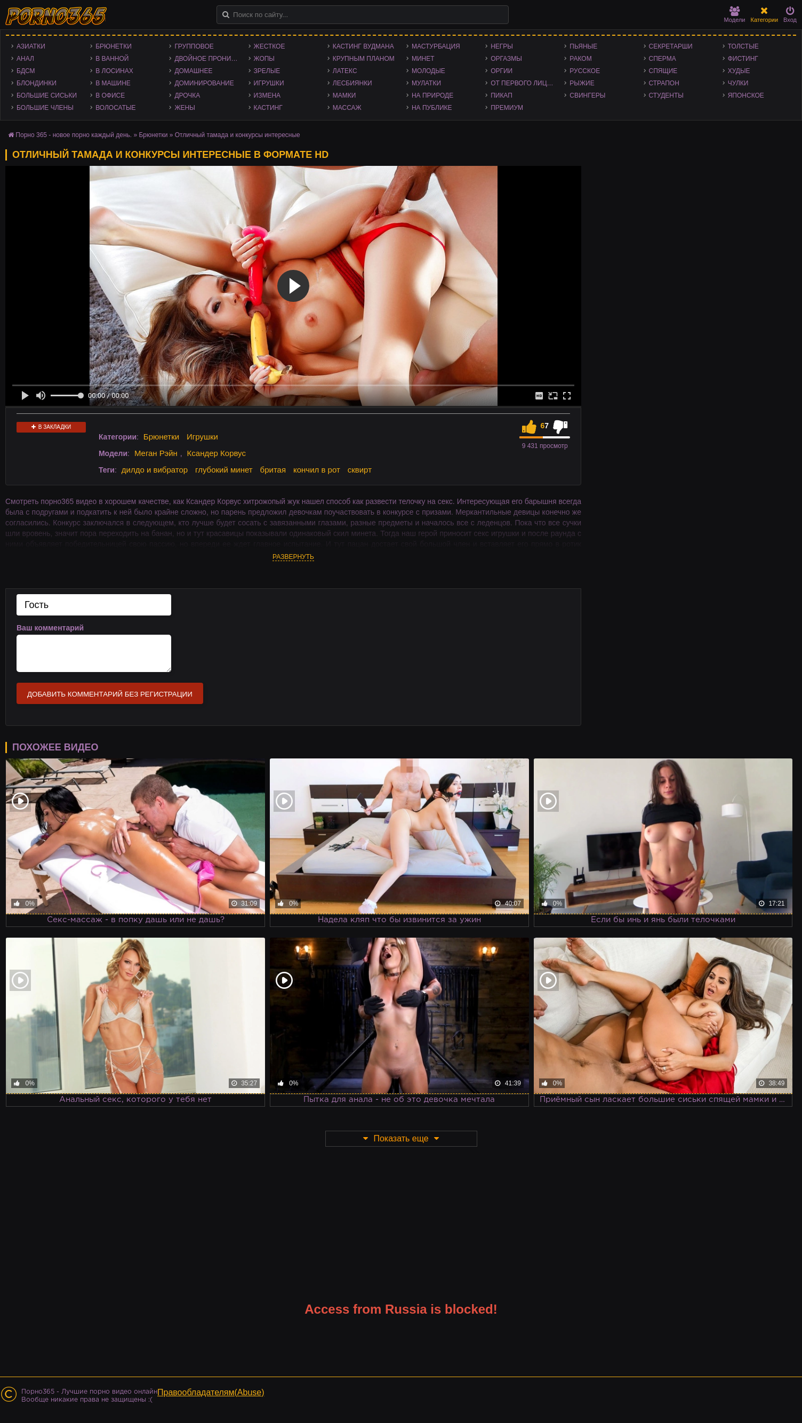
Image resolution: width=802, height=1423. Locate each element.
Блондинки (37, 83)
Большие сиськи (47, 95)
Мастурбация (436, 46)
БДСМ (26, 71)
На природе (432, 95)
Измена (267, 95)
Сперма (662, 58)
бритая (273, 469)
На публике (432, 107)
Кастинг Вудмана (363, 46)
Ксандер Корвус (216, 453)
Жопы (264, 58)
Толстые (743, 46)
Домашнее (193, 71)
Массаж (347, 107)
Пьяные (583, 46)
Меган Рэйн (156, 453)
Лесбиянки (352, 83)
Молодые (428, 71)
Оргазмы (506, 58)
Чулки (738, 83)
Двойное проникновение (208, 58)
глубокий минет (224, 469)
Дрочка (187, 95)
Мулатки (426, 83)
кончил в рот (316, 469)
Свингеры (587, 95)
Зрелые (267, 71)
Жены (184, 107)
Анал (25, 58)
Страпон (664, 83)
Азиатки (31, 46)
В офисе (110, 95)
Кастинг (268, 107)
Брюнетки (113, 46)
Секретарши (671, 46)
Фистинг (743, 58)
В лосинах (114, 71)
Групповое (193, 46)
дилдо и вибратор (155, 469)
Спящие (663, 71)
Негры (502, 46)
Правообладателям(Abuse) (210, 1392)
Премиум (507, 107)
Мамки (344, 95)
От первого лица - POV (525, 83)
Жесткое (269, 46)
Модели (734, 14)
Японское (746, 95)
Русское (585, 71)
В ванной (112, 58)
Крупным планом (364, 58)
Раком (580, 58)
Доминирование (204, 83)
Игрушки (269, 83)
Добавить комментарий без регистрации (110, 694)
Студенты (666, 95)
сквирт (360, 469)
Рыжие (582, 83)
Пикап (501, 95)
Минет (423, 58)
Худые (739, 71)
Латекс (345, 71)
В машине (113, 83)
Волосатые (115, 107)
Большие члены (45, 107)
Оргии (501, 71)
